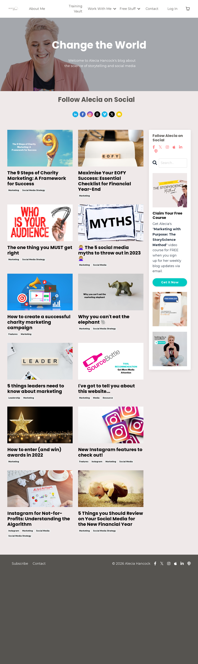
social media (99, 297)
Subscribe (20, 655)
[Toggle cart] (188, 9)
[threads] (97, 114)
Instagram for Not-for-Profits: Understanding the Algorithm (39, 600)
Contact (151, 9)
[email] (119, 114)
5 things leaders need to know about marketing (35, 443)
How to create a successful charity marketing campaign (38, 362)
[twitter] (112, 114)
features (13, 382)
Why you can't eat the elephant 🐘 (108, 355)
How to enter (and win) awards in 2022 (37, 519)
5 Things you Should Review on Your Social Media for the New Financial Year (108, 604)
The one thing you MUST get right (37, 270)
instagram (97, 535)
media (96, 458)
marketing (13, 205)
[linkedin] (75, 114)
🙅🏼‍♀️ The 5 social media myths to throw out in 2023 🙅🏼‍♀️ (107, 278)
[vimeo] (104, 114)
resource (108, 458)
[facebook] (83, 114)
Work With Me (101, 9)
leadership (14, 458)
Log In (173, 9)
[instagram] (90, 114)
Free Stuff (129, 9)
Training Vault (75, 9)
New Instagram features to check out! (107, 519)
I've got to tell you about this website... (108, 443)
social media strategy (33, 205)
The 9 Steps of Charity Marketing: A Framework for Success (38, 186)
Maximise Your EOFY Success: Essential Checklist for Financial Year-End (110, 190)
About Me (37, 9)
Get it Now (169, 282)
